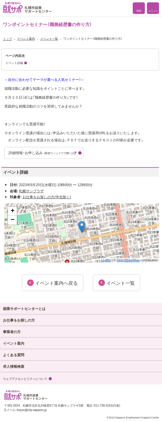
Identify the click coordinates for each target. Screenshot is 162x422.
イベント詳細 (14, 62)
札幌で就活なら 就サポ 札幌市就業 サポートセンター (27, 7)
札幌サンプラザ (31, 191)
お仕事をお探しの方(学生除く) (46, 196)
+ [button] (12, 211)
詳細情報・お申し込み (42, 152)
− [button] (12, 220)
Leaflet (106, 260)
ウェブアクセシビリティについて (25, 378)
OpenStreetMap (128, 260)
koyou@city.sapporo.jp (32, 409)
